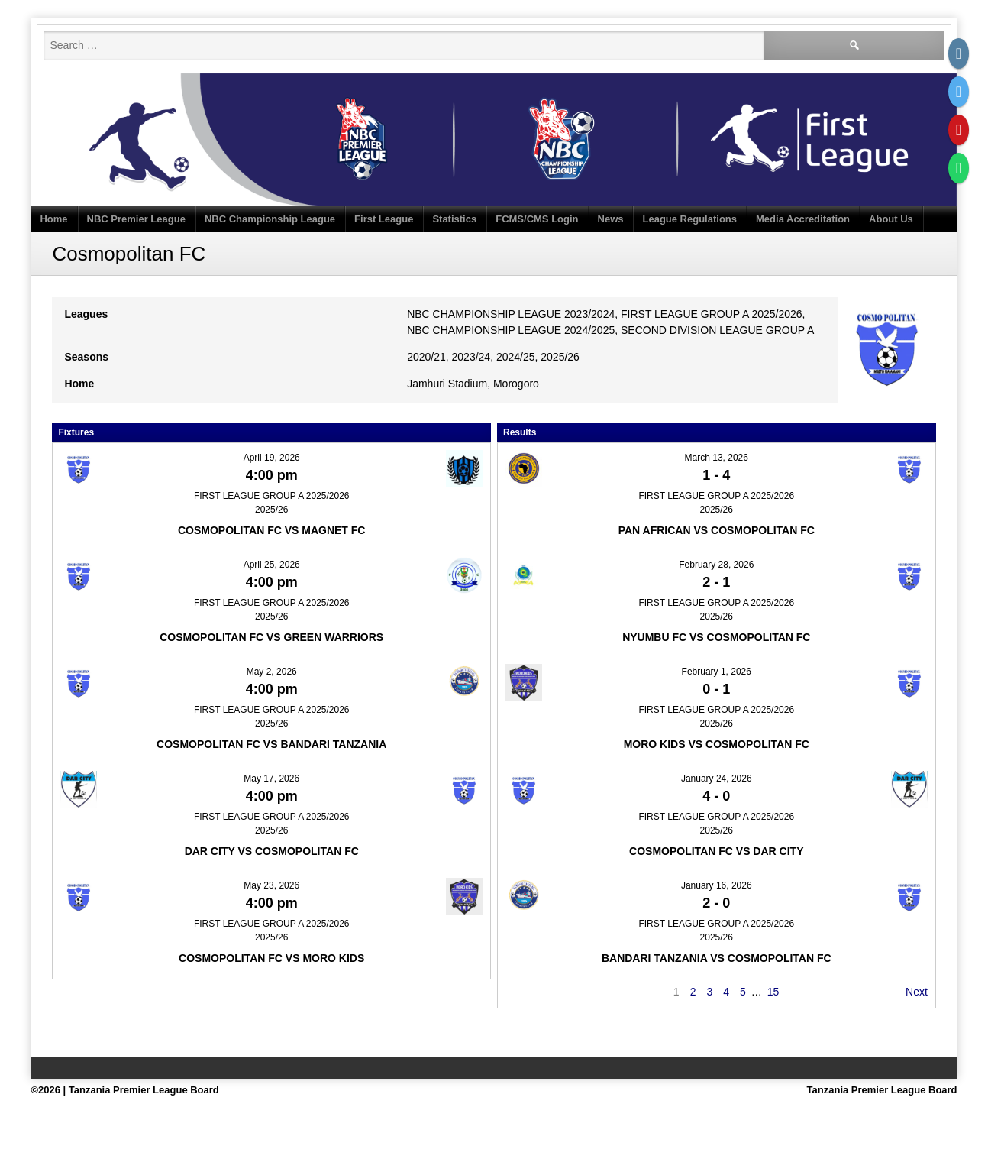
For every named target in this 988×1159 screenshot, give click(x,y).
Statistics (454, 219)
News (611, 219)
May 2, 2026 (272, 671)
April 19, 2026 (272, 457)
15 (773, 992)
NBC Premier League (136, 219)
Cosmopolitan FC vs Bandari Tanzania (271, 744)
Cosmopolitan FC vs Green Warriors (271, 637)
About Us (891, 219)
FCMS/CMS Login (537, 219)
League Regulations (689, 219)
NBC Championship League (270, 219)
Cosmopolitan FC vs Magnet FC (272, 530)
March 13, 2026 (716, 457)
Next (917, 992)
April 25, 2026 (272, 564)
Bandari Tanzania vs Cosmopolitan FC (716, 958)
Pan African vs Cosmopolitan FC (716, 530)
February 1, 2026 (716, 671)
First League (383, 219)
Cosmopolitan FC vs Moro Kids (271, 958)
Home (53, 219)
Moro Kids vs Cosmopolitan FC (716, 744)
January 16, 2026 (716, 885)
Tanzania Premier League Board (882, 1090)
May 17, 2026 (271, 778)
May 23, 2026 (271, 885)
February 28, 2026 (716, 564)
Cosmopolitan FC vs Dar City (716, 851)
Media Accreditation (803, 219)
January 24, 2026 (716, 778)
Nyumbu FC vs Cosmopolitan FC (716, 637)
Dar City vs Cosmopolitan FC (272, 851)
